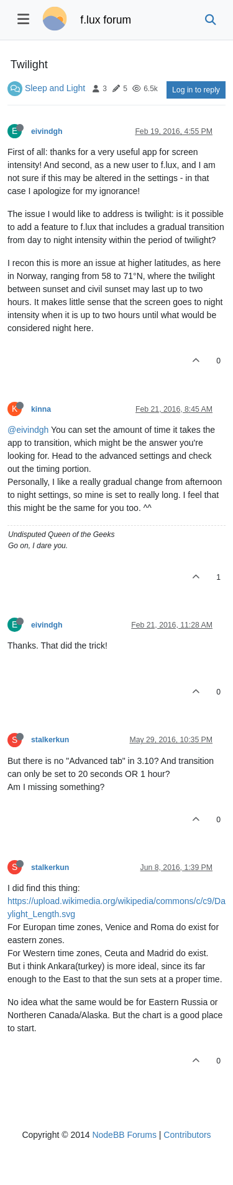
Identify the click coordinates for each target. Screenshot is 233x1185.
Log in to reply (196, 90)
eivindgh (46, 131)
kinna (41, 409)
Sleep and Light (55, 88)
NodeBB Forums (124, 1135)
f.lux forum (105, 20)
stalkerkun (50, 739)
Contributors (187, 1135)
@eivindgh (27, 430)
